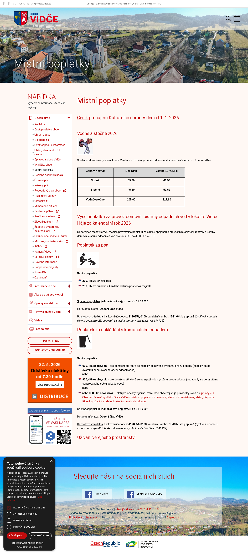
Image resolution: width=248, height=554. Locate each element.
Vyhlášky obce (43, 164)
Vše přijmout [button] (16, 535)
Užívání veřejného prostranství (106, 437)
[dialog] (29, 504)
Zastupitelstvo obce (46, 129)
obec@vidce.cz (125, 509)
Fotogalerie (39, 329)
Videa (35, 320)
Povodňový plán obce (50, 190)
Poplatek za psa (92, 245)
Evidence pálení (46, 211)
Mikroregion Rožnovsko (51, 241)
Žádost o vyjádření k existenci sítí (46, 229)
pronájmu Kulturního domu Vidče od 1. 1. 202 (126, 117)
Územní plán (41, 180)
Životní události (46, 221)
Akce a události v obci (46, 295)
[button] (29, 543)
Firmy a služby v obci (45, 311)
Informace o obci (42, 286)
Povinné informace (45, 262)
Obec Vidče (96, 494)
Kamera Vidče (45, 251)
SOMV (40, 246)
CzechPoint (41, 201)
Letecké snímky (46, 256)
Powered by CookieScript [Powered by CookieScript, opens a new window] (29, 547)
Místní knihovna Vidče (145, 494)
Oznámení (40, 277)
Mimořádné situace (46, 206)
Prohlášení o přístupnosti (84, 517)
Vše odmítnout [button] (40, 535)
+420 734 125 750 (147, 509)
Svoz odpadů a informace (49, 145)
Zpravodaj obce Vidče (47, 159)
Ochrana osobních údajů (48, 175)
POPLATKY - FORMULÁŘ (49, 350)
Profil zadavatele (47, 216)
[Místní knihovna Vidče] (8, 4)
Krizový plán (41, 185)
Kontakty (39, 124)
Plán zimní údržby (45, 195)
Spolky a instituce (43, 303)
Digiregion (173, 517)
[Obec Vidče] (3, 4)
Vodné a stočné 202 (96, 133)
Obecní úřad (39, 118)
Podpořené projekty (46, 267)
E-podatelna (41, 139)
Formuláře (40, 272)
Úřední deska (42, 134)
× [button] (51, 461)
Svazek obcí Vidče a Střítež (51, 236)
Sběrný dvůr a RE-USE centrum (47, 152)
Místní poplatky (43, 169)
